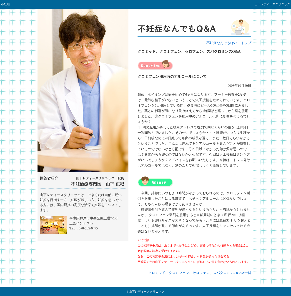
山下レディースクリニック (83, 215)
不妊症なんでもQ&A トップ (228, 43)
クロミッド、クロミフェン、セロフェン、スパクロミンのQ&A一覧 (199, 273)
